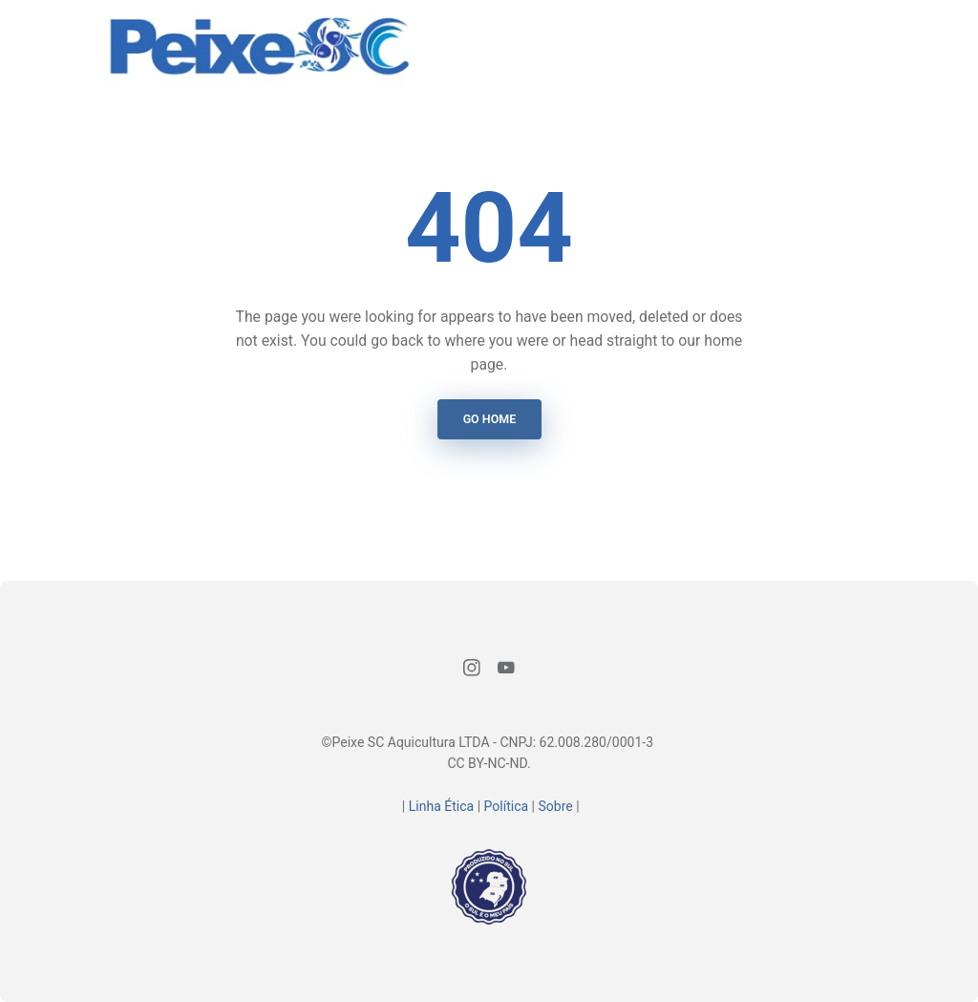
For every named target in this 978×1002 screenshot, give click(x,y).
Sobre (555, 806)
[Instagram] (473, 671)
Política (506, 806)
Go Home (489, 419)
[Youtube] (506, 671)
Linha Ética (441, 806)
